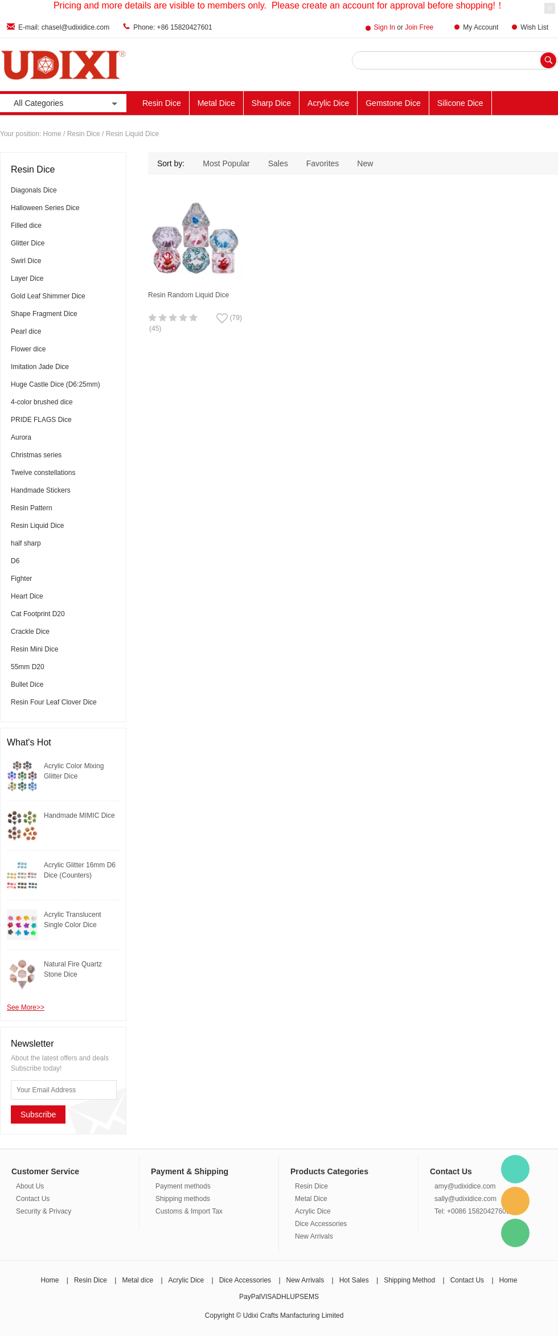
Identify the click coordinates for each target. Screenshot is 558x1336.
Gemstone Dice (393, 103)
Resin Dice (161, 103)
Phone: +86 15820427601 (172, 27)
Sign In (384, 27)
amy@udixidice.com (465, 1186)
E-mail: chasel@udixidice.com (63, 27)
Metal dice (137, 1280)
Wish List (534, 27)
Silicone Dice (460, 103)
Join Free (419, 27)
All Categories (67, 103)
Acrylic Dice (328, 103)
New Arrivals (314, 1236)
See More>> (25, 1007)
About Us (30, 1186)
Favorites (322, 163)
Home (52, 134)
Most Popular (226, 163)
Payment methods (183, 1186)
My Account (480, 27)
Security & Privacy (43, 1211)
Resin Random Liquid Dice (188, 295)
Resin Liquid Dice (132, 134)
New (365, 163)
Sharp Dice (271, 103)
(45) (155, 329)
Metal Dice (216, 103)
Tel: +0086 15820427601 (472, 1211)
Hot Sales (354, 1280)
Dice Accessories (321, 1224)
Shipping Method (409, 1280)
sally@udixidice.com (465, 1199)
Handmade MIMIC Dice (79, 815)
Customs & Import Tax (189, 1211)
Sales (278, 163)
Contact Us (33, 1199)
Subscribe (38, 1114)
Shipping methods (182, 1199)
